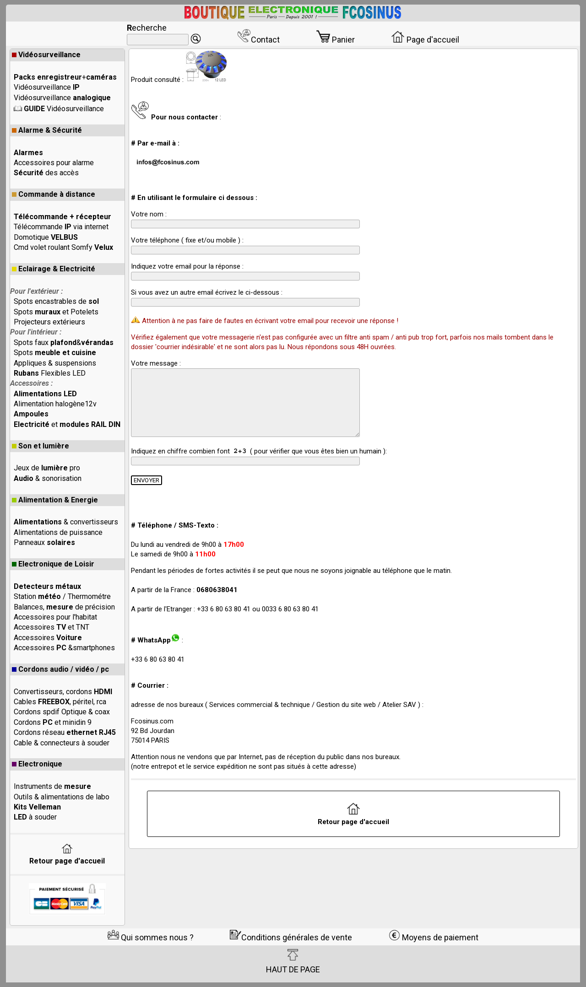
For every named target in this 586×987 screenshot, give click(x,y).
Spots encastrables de (56, 301)
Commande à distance (53, 194)
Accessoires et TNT (51, 627)
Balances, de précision (64, 607)
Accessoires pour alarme (54, 162)
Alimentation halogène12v (55, 403)
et (67, 424)
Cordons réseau (65, 732)
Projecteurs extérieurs (49, 322)
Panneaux (44, 542)
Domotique (46, 237)
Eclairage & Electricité (53, 268)
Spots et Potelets (56, 311)
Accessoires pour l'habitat (55, 617)
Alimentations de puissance (58, 532)
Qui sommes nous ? (151, 937)
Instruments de (52, 786)
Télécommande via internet (61, 226)
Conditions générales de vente (291, 937)
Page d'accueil (425, 39)
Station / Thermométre (62, 596)
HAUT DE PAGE (293, 961)
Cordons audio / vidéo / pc (60, 669)
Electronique (37, 764)
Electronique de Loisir (53, 564)
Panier (335, 39)
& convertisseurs (66, 522)
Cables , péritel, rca (60, 701)
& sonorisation (47, 478)
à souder (35, 817)
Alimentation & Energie (55, 500)
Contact (258, 39)
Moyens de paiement (433, 937)
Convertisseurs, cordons (63, 691)
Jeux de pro (47, 468)
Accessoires (48, 637)
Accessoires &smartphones (64, 647)
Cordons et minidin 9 (53, 722)
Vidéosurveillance (46, 54)
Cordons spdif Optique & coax (62, 711)
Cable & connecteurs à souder (61, 743)
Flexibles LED (50, 373)
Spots (55, 352)
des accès (46, 172)
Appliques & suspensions (55, 363)
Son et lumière (40, 446)
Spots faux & (64, 342)
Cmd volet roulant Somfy (63, 247)
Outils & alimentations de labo (61, 797)
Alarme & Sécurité (47, 130)
